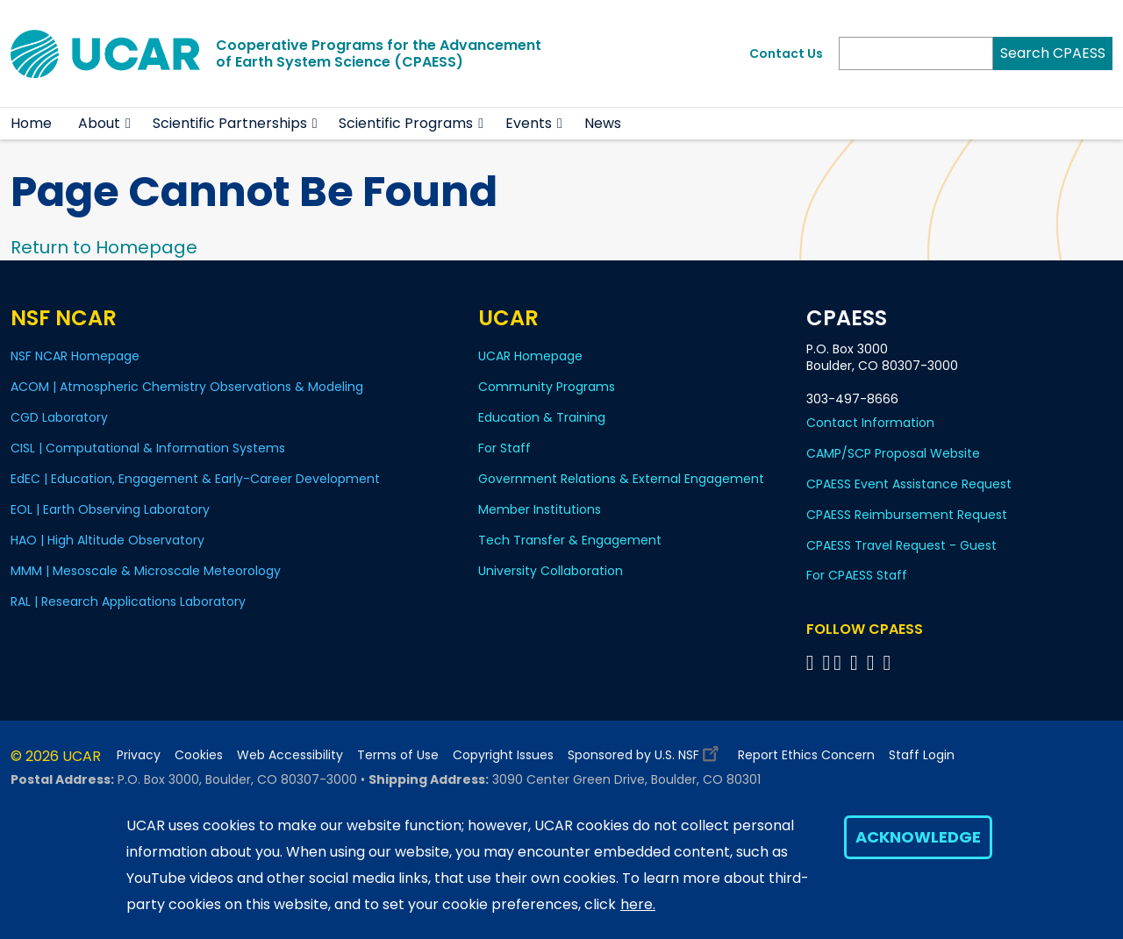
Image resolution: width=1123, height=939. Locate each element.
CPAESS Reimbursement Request (906, 514)
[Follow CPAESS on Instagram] (873, 662)
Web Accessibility (290, 755)
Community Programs (546, 386)
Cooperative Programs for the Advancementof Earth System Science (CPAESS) (378, 53)
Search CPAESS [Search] (1052, 53)
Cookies (199, 755)
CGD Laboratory (59, 417)
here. (637, 904)
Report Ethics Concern (806, 755)
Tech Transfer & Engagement (570, 540)
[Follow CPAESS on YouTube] (890, 662)
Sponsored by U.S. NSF (646, 751)
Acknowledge (918, 837)
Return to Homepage (104, 247)
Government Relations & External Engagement (621, 478)
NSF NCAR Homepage (75, 356)
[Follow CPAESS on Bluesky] (826, 662)
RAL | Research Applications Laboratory (128, 601)
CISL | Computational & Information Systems (148, 448)
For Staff (504, 448)
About (99, 123)
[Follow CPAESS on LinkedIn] (856, 662)
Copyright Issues (503, 755)
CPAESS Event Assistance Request (909, 484)
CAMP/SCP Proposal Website (893, 453)
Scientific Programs (406, 123)
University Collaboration (550, 571)
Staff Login (922, 755)
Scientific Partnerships (230, 123)
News (602, 123)
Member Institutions (539, 509)
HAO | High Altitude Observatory (107, 540)
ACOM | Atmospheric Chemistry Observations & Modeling (187, 386)
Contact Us (786, 53)
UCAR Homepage (530, 356)
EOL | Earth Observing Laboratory (110, 509)
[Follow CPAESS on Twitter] (840, 662)
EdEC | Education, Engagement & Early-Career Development (195, 478)
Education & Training (541, 417)
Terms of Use (398, 755)
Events (528, 123)
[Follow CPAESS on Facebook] (812, 662)
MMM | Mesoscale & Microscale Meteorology (146, 571)
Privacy (139, 755)
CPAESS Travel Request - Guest (901, 545)
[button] (128, 123)
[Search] (916, 53)
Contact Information (870, 422)
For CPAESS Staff (856, 575)
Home (31, 123)
